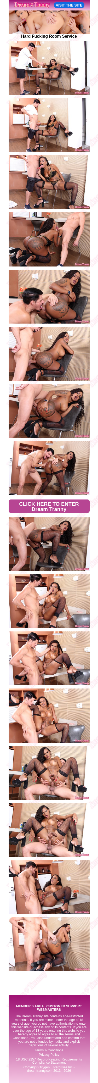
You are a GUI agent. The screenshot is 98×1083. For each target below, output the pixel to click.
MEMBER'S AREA (30, 1006)
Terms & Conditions (49, 1050)
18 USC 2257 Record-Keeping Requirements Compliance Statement (49, 1061)
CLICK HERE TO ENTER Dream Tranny (49, 506)
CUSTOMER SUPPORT (64, 1006)
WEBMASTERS (49, 1010)
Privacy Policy (49, 1055)
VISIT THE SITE (69, 5)
